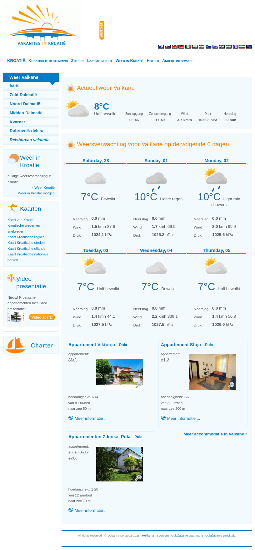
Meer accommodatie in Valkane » (215, 434)
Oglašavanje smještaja (220, 535)
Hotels (153, 60)
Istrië (14, 85)
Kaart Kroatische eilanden (28, 248)
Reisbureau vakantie (30, 139)
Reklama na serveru (155, 535)
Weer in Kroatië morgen (36, 193)
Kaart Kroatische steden (26, 242)
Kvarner (17, 122)
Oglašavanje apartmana (187, 535)
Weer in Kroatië (129, 60)
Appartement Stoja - (187, 344)
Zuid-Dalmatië (23, 94)
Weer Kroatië (44, 187)
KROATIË (16, 60)
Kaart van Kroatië (21, 220)
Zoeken (77, 60)
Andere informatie (177, 60)
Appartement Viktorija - (97, 344)
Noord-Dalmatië (25, 103)
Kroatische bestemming (48, 60)
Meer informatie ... (91, 418)
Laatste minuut (99, 60)
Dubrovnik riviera (26, 130)
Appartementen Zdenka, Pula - (105, 436)
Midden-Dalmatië (26, 113)
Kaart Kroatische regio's (26, 237)
